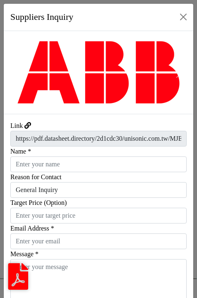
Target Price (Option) (38, 202)
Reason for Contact (36, 176)
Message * (24, 253)
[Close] (183, 17)
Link (16, 125)
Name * (20, 151)
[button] (18, 72)
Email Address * (32, 228)
